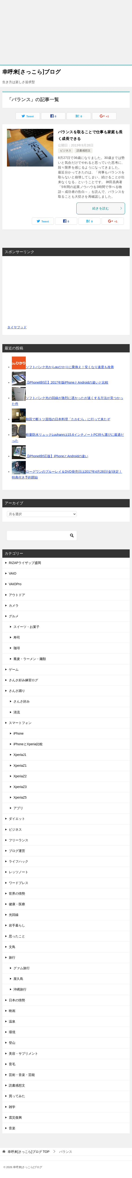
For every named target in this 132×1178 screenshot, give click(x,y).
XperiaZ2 (20, 776)
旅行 (12, 957)
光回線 (14, 915)
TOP (28, 1152)
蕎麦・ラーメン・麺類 (29, 659)
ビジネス (65, 150)
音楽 (12, 1128)
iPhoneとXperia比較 (28, 744)
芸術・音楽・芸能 (22, 1075)
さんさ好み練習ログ (23, 680)
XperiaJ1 (19, 755)
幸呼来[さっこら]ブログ (31, 71)
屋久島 (18, 979)
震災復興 (15, 1117)
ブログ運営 (17, 851)
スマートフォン (20, 723)
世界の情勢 (17, 893)
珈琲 (16, 648)
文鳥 (12, 947)
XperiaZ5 (20, 797)
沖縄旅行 (19, 989)
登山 (12, 1043)
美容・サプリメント (23, 1053)
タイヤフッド (17, 327)
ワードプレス (18, 883)
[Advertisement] (66, 32)
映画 (12, 1011)
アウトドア (17, 595)
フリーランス (18, 840)
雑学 (12, 1107)
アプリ (18, 808)
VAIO (12, 573)
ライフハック (18, 861)
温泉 (12, 1021)
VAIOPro (15, 584)
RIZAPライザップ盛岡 (25, 563)
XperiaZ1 (20, 765)
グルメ (14, 616)
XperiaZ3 (20, 787)
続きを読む (107, 208)
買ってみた (17, 1096)
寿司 (16, 637)
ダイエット (17, 819)
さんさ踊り (17, 691)
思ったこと (17, 936)
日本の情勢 (17, 1000)
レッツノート (18, 872)
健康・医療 (17, 904)
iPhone (18, 733)
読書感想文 (83, 150)
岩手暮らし (17, 925)
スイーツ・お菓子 (26, 627)
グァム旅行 (21, 968)
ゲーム (14, 669)
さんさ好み (21, 701)
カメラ (14, 605)
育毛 (12, 1064)
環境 (12, 1032)
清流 (16, 712)
